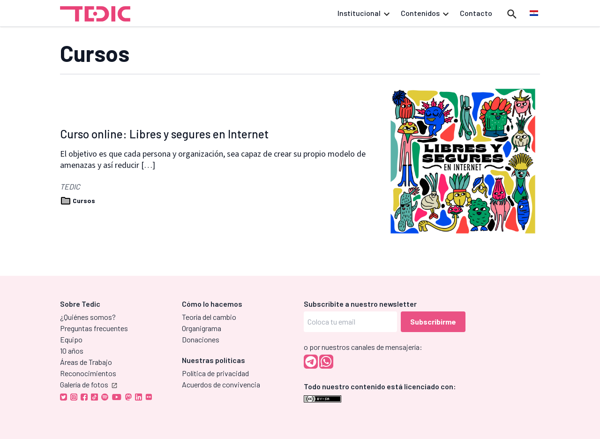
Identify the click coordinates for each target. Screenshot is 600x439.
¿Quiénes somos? (88, 316)
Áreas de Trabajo (86, 361)
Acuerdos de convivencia (221, 384)
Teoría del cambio (209, 316)
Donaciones (200, 339)
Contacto (476, 12)
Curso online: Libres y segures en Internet (164, 134)
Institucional (364, 12)
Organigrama (201, 328)
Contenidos (425, 12)
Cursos (77, 200)
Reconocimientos (88, 373)
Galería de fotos (88, 384)
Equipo (71, 339)
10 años (71, 350)
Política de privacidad (215, 373)
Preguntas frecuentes (94, 328)
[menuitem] (534, 13)
